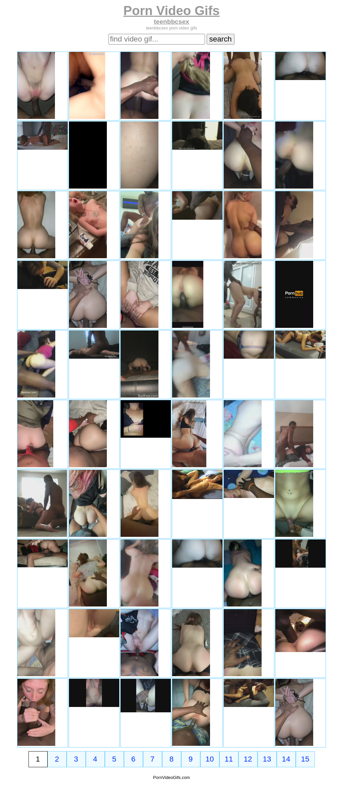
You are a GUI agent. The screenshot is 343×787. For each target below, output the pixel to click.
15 (305, 759)
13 (267, 759)
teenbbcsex (171, 21)
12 (248, 759)
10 (210, 759)
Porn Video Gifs (171, 10)
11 (229, 759)
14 (286, 759)
